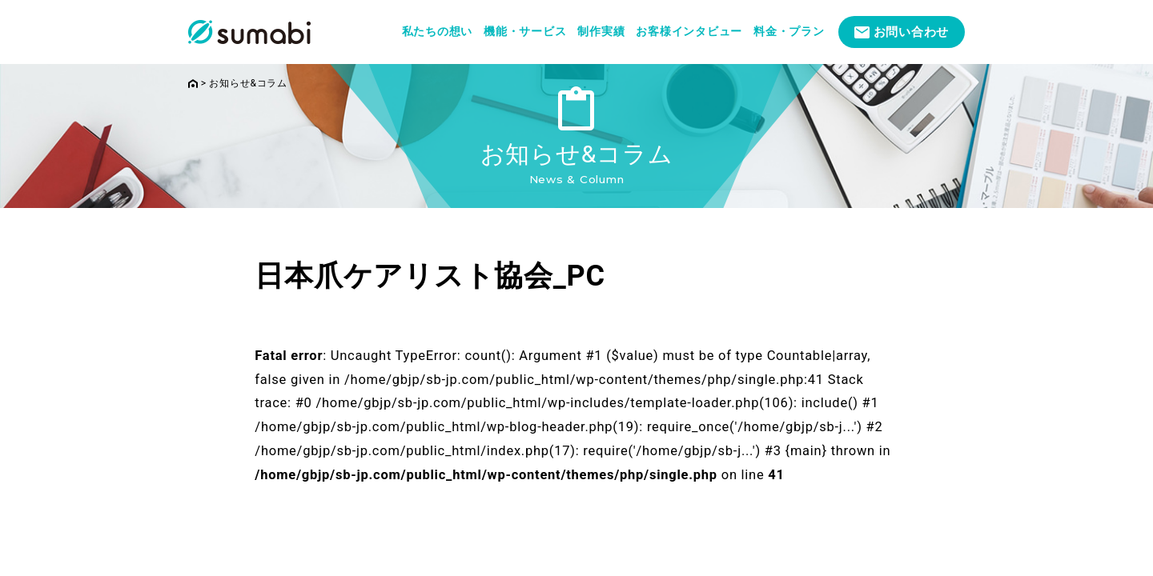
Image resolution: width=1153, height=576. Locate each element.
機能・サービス (525, 31)
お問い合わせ (912, 32)
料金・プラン (789, 31)
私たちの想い (437, 31)
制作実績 (601, 31)
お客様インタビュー (689, 31)
